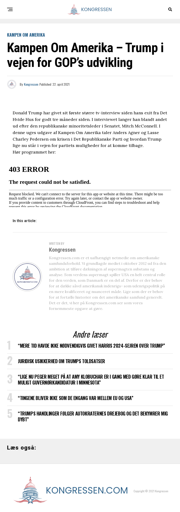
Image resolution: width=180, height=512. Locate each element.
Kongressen (31, 84)
